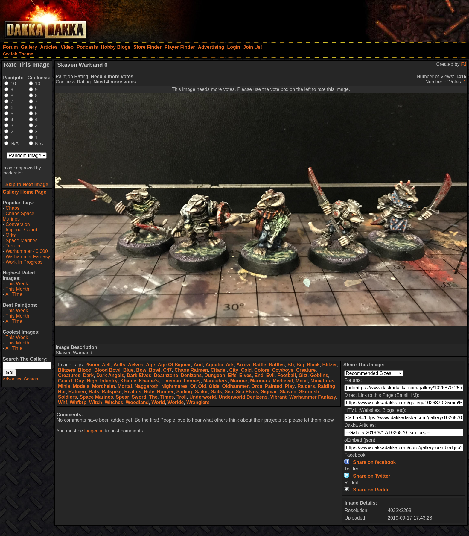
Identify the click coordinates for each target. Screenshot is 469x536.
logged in (94, 430)
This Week (16, 283)
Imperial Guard (21, 229)
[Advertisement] (389, 19)
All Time (13, 294)
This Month (17, 288)
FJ (463, 64)
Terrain (12, 245)
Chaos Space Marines (18, 216)
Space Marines (22, 240)
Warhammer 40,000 (27, 251)
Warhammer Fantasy (28, 256)
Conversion (18, 224)
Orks (11, 235)
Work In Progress (24, 262)
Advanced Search (20, 378)
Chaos (12, 208)
